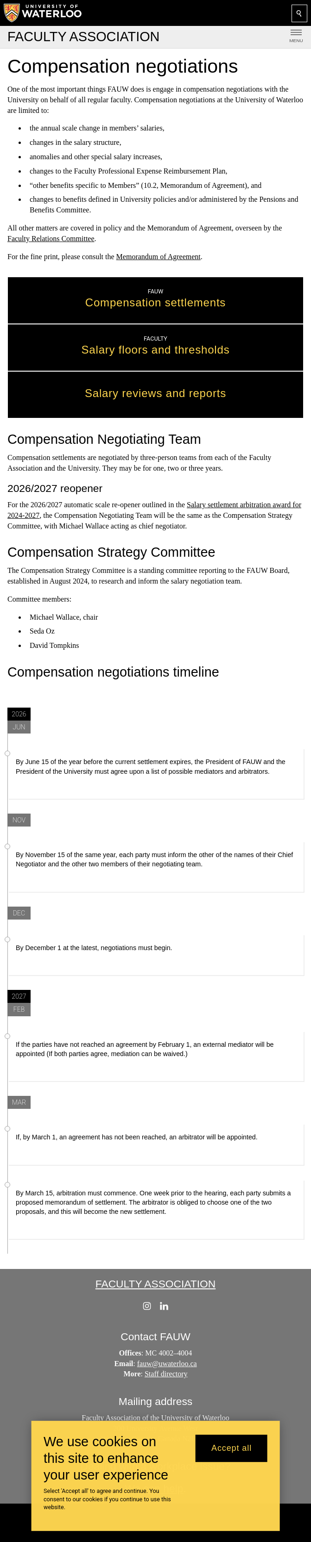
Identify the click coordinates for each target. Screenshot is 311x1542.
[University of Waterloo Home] (43, 13)
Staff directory (166, 1374)
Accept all (231, 1448)
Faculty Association (155, 1284)
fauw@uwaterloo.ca (167, 1363)
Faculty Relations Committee (51, 238)
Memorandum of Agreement (158, 256)
